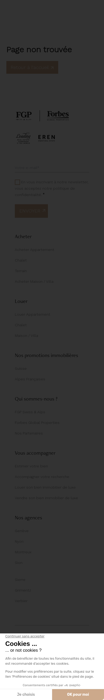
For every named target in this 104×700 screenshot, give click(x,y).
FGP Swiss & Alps (30, 412)
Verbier (21, 601)
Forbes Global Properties (37, 422)
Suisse (21, 368)
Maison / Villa (26, 335)
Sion (18, 562)
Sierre (20, 579)
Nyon (19, 541)
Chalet (21, 260)
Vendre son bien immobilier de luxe (46, 498)
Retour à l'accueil (32, 67)
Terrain (21, 271)
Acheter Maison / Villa (34, 281)
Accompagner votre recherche (42, 477)
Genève (22, 531)
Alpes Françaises (30, 379)
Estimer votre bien (31, 466)
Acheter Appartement (34, 249)
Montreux (23, 552)
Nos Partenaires (29, 433)
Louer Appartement (32, 314)
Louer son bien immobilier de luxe (45, 487)
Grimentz (23, 590)
